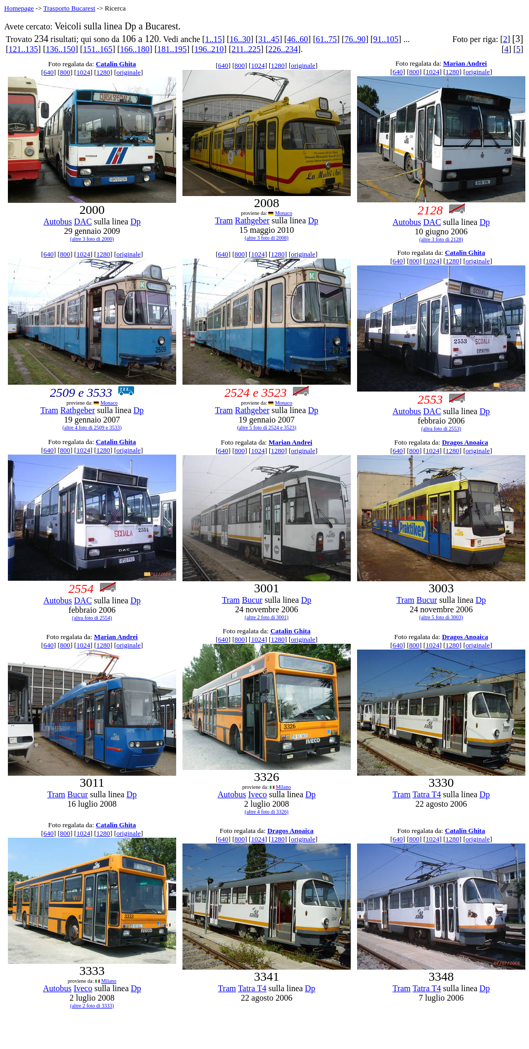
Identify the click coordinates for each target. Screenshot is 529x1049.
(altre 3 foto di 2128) (441, 239)
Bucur (252, 599)
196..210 (209, 49)
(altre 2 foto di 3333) (92, 1006)
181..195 (172, 49)
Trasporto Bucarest (69, 8)
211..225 (245, 49)
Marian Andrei (465, 63)
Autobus (58, 221)
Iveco (257, 794)
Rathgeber (252, 220)
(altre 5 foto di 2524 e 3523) (267, 427)
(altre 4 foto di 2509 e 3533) (92, 427)
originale (128, 72)
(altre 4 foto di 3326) (266, 812)
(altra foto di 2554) (92, 618)
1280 (103, 72)
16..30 (240, 39)
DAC (83, 221)
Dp (135, 221)
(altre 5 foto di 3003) (441, 617)
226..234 (283, 49)
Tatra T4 (426, 794)
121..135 (23, 49)
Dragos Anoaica (465, 442)
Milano (283, 787)
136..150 (60, 49)
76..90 (354, 39)
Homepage (19, 8)
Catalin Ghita (116, 64)
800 (65, 72)
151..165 (98, 49)
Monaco (283, 213)
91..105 (386, 39)
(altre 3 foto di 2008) (266, 238)
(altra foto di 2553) (441, 428)
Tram (224, 220)
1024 (83, 72)
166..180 (134, 49)
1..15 (213, 39)
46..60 (297, 39)
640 (49, 72)
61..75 (326, 39)
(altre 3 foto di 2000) (92, 239)
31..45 (268, 39)
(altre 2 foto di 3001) (266, 617)
